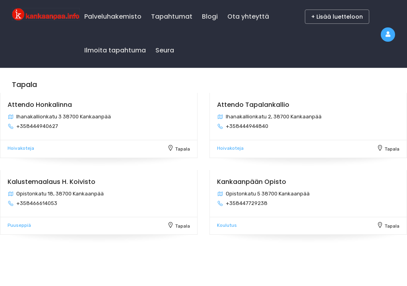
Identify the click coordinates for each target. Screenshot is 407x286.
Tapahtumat (171, 16)
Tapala (182, 149)
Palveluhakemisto (112, 16)
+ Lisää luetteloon (337, 17)
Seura (164, 50)
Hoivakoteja (21, 148)
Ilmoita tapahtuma (115, 50)
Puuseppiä (19, 225)
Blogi (210, 16)
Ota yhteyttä (248, 16)
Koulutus (227, 225)
